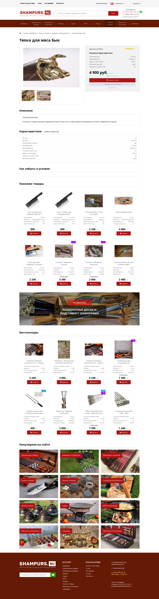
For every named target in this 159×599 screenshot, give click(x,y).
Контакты (60, 3)
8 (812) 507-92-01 (125, 584)
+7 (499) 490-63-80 (130, 14)
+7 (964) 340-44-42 (130, 11)
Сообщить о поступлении (112, 84)
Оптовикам (49, 3)
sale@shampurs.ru (117, 564)
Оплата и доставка (27, 3)
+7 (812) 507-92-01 (130, 16)
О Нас (40, 3)
